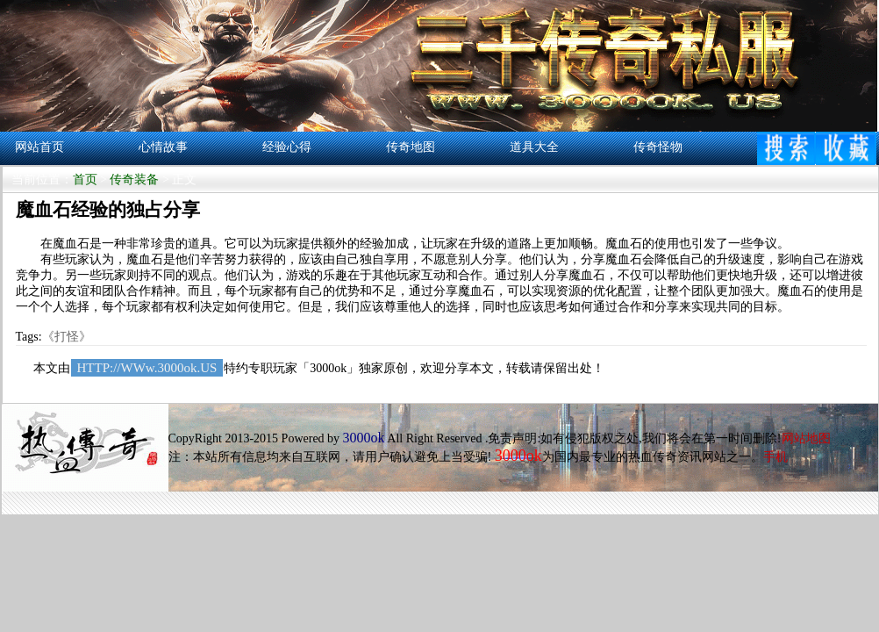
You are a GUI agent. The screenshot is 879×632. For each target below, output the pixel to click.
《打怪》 (66, 336)
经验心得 (286, 147)
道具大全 (534, 147)
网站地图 (806, 438)
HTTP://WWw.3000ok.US (147, 368)
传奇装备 (134, 179)
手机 (775, 456)
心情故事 (163, 147)
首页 (85, 179)
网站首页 (39, 147)
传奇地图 (410, 147)
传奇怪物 (657, 147)
